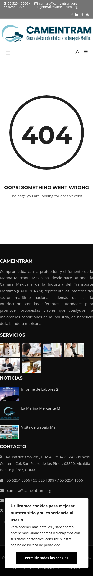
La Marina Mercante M (40, 408)
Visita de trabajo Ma (38, 427)
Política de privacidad (43, 545)
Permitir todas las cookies (46, 557)
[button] (83, 51)
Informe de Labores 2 (39, 389)
